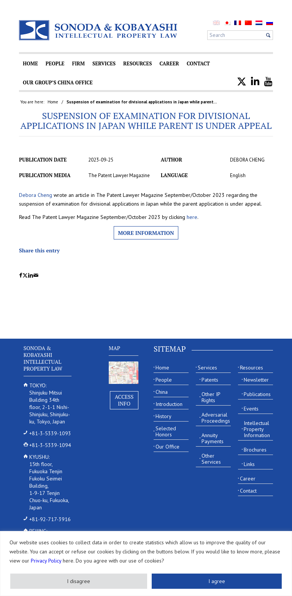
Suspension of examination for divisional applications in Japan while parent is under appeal (146, 120)
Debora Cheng (35, 195)
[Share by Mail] (35, 275)
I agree (216, 581)
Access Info (124, 400)
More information (146, 232)
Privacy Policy (46, 560)
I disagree (78, 581)
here (192, 217)
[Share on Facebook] (20, 275)
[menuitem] (227, 22)
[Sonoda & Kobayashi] (99, 30)
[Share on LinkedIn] (30, 275)
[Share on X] (25, 275)
